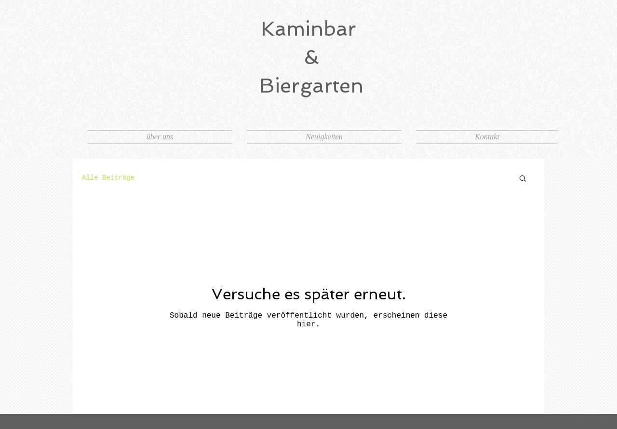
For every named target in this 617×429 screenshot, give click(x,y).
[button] (522, 179)
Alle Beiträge (108, 178)
